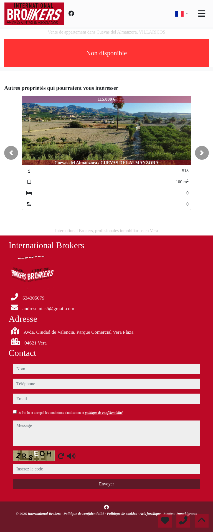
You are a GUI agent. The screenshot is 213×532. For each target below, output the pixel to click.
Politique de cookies (122, 513)
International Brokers (45, 513)
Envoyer (106, 484)
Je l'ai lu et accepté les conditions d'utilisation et (71, 413)
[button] (11, 153)
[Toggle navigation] (202, 13)
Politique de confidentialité (84, 513)
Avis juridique (151, 513)
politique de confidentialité (103, 413)
